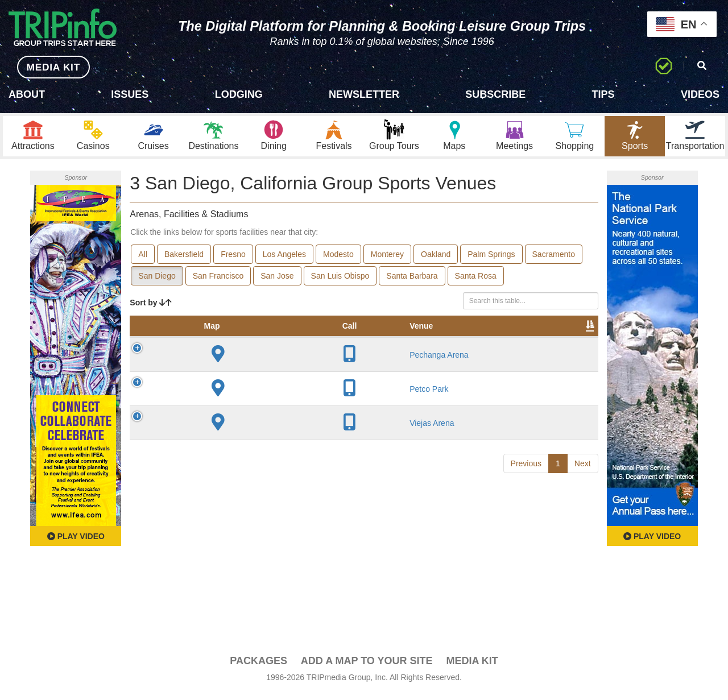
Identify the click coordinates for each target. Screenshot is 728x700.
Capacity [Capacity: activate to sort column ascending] (356, 343)
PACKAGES (258, 667)
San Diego (156, 282)
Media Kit (472, 667)
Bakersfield (184, 260)
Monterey (387, 260)
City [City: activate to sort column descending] (253, 343)
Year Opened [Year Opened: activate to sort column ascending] (300, 338)
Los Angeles (284, 260)
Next (582, 532)
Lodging (239, 94)
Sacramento (553, 260)
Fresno (233, 260)
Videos (700, 94)
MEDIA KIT (46, 67)
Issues (129, 94)
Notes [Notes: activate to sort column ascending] (406, 343)
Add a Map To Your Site (367, 667)
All (142, 260)
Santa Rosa (476, 282)
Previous (526, 532)
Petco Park (217, 432)
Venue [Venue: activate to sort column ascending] (209, 343)
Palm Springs (491, 260)
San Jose (276, 282)
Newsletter (364, 94)
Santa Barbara (411, 282)
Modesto (338, 260)
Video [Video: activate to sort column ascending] (483, 343)
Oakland (435, 260)
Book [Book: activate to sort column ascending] (525, 343)
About (27, 94)
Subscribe (495, 94)
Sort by (151, 308)
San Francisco (218, 282)
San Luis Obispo (340, 282)
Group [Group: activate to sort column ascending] (569, 343)
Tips (603, 94)
